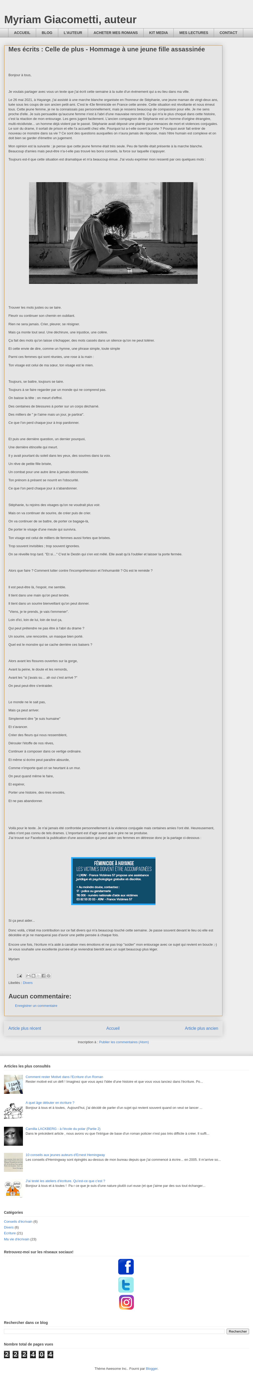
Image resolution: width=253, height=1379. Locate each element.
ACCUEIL (22, 33)
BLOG (47, 33)
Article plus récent (24, 1028)
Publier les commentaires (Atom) (124, 1042)
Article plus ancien (201, 1028)
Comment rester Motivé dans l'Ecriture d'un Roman (64, 1077)
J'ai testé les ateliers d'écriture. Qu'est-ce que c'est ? (65, 1181)
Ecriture (10, 1233)
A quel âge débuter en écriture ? (50, 1103)
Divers (28, 983)
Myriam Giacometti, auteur (70, 19)
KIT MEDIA (158, 33)
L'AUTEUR (73, 33)
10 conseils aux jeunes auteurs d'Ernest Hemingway (65, 1155)
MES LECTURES (193, 33)
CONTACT (228, 33)
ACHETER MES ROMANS (116, 33)
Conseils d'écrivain (18, 1221)
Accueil (113, 1028)
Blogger (152, 1369)
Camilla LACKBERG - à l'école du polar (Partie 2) (63, 1129)
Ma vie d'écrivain (16, 1239)
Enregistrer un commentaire (36, 1006)
